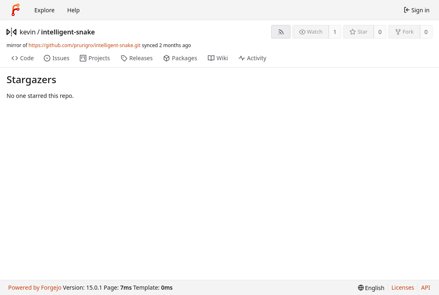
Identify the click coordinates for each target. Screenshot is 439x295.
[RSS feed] (280, 32)
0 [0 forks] (426, 32)
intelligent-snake (68, 32)
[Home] (15, 9)
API (425, 287)
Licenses (403, 287)
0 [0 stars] (380, 32)
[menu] (371, 288)
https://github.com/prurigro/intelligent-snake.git (85, 45)
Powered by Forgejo (34, 287)
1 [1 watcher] (335, 32)
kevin (28, 32)
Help (73, 10)
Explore (44, 10)
